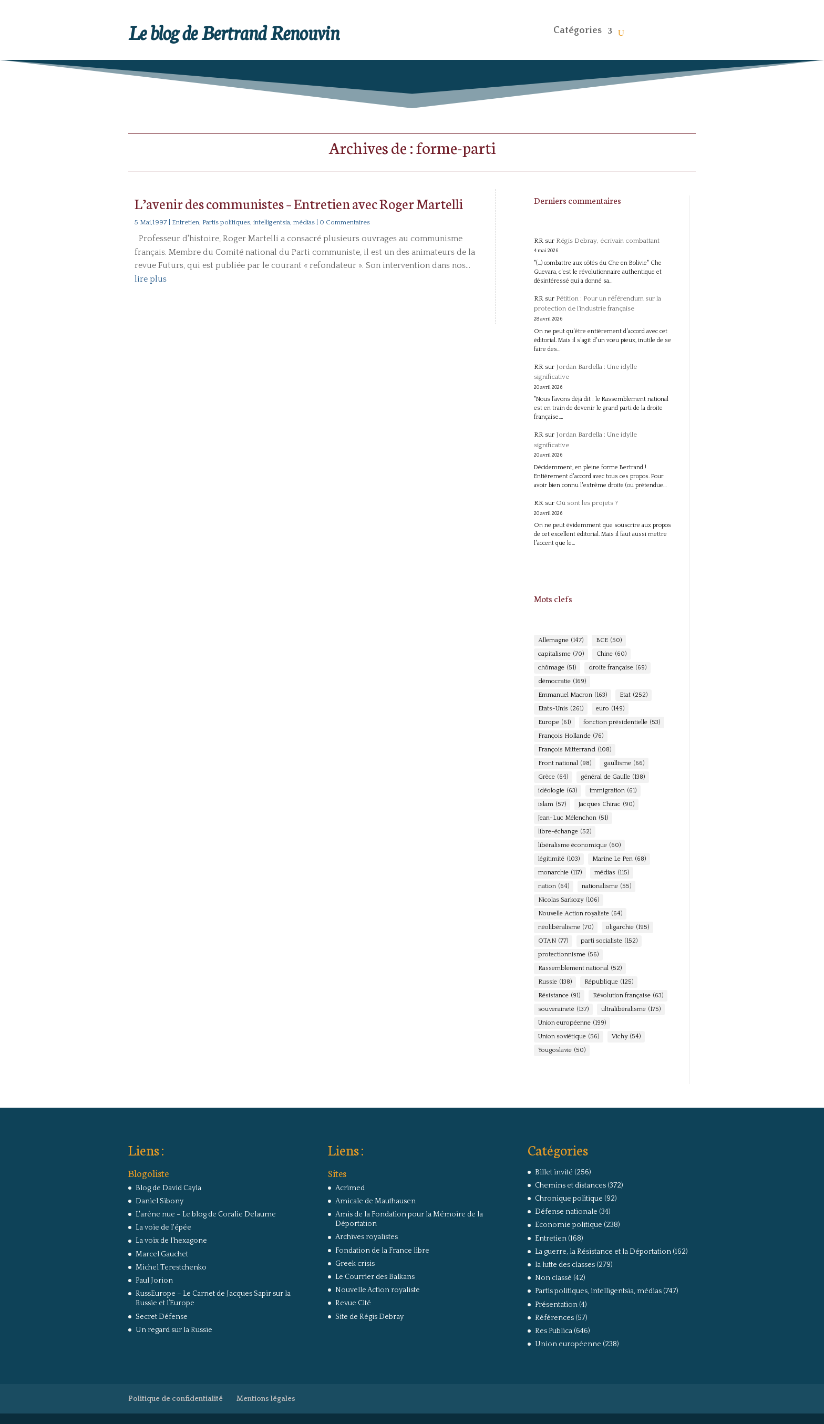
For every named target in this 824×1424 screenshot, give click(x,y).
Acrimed (350, 1188)
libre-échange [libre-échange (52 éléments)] (564, 832)
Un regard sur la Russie (174, 1330)
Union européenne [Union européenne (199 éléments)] (572, 1023)
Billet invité (554, 1172)
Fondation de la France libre (382, 1250)
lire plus (151, 279)
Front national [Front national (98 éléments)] (564, 763)
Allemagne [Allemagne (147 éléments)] (560, 640)
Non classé (553, 1278)
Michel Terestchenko (171, 1267)
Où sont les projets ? (587, 503)
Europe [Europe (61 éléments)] (554, 722)
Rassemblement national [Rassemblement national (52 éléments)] (580, 968)
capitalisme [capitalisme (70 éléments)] (561, 654)
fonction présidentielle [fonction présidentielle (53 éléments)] (621, 722)
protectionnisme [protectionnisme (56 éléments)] (568, 954)
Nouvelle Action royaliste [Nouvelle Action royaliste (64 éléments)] (580, 914)
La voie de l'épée (163, 1227)
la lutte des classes (565, 1265)
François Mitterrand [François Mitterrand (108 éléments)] (574, 750)
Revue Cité (353, 1303)
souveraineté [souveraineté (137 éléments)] (563, 1009)
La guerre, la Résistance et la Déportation (603, 1251)
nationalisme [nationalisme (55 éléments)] (606, 886)
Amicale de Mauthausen (375, 1201)
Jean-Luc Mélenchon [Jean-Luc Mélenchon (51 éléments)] (573, 818)
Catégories (577, 30)
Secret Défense (162, 1317)
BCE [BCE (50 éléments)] (609, 640)
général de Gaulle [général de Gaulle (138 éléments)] (613, 777)
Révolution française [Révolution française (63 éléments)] (628, 995)
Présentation (556, 1305)
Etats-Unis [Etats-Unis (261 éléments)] (560, 709)
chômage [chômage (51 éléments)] (557, 668)
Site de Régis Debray (369, 1317)
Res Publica (553, 1331)
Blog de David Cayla (168, 1188)
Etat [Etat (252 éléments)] (633, 695)
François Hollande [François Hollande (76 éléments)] (570, 736)
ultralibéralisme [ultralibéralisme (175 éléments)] (631, 1009)
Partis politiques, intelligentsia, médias (258, 222)
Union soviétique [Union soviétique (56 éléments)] (568, 1036)
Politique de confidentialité (175, 1399)
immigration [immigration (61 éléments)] (613, 791)
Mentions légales (265, 1399)
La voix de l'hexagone (171, 1240)
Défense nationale (566, 1212)
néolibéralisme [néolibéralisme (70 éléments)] (565, 927)
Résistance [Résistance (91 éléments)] (559, 995)
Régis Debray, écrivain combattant (608, 240)
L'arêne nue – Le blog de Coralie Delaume (206, 1214)
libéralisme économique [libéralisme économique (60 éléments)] (579, 845)
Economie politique (568, 1225)
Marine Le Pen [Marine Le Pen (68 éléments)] (619, 859)
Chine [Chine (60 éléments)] (611, 654)
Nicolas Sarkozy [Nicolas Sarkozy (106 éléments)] (568, 900)
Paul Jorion (154, 1280)
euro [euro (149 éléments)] (610, 709)
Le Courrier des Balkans (375, 1277)
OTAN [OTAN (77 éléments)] (553, 941)
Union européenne (568, 1344)
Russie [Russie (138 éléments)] (555, 982)
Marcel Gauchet (162, 1254)
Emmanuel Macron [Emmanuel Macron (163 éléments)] (572, 695)
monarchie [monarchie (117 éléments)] (560, 873)
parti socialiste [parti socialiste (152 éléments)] (609, 941)
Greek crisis (355, 1264)
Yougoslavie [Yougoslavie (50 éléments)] (561, 1050)
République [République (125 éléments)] (608, 982)
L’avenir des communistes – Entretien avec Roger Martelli (299, 203)
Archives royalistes (366, 1237)
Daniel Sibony (159, 1201)
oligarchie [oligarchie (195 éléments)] (627, 927)
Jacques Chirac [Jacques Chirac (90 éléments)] (606, 804)
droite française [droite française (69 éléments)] (617, 668)
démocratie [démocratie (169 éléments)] (562, 681)
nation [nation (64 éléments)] (553, 886)
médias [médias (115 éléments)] (611, 873)
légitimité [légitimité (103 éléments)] (559, 859)
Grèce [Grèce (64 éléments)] (553, 777)
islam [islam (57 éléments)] (552, 804)
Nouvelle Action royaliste (377, 1290)
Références (554, 1318)
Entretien (185, 222)
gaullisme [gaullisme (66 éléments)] (624, 763)
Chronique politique (569, 1198)
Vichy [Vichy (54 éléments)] (626, 1036)
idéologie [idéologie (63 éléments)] (557, 791)
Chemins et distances (570, 1185)
